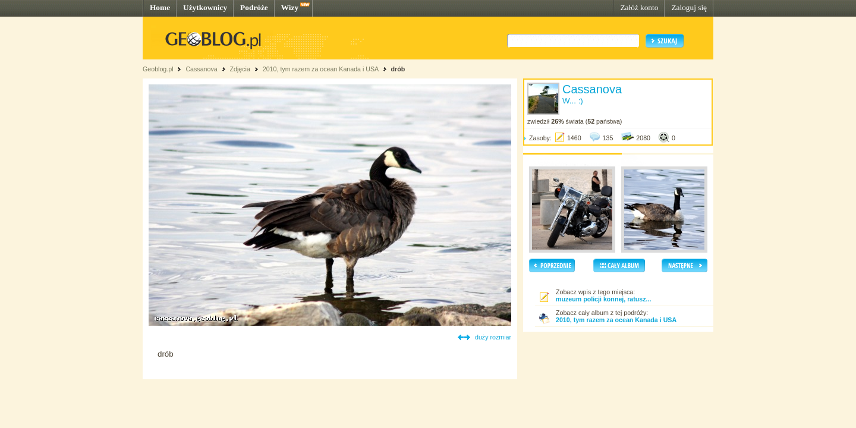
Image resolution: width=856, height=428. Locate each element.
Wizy (289, 7)
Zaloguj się (689, 7)
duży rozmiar (493, 337)
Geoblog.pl (158, 69)
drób (398, 69)
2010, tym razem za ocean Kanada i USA (321, 69)
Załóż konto (639, 7)
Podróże (254, 7)
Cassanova (201, 69)
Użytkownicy (205, 7)
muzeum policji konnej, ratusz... (603, 299)
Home (160, 7)
